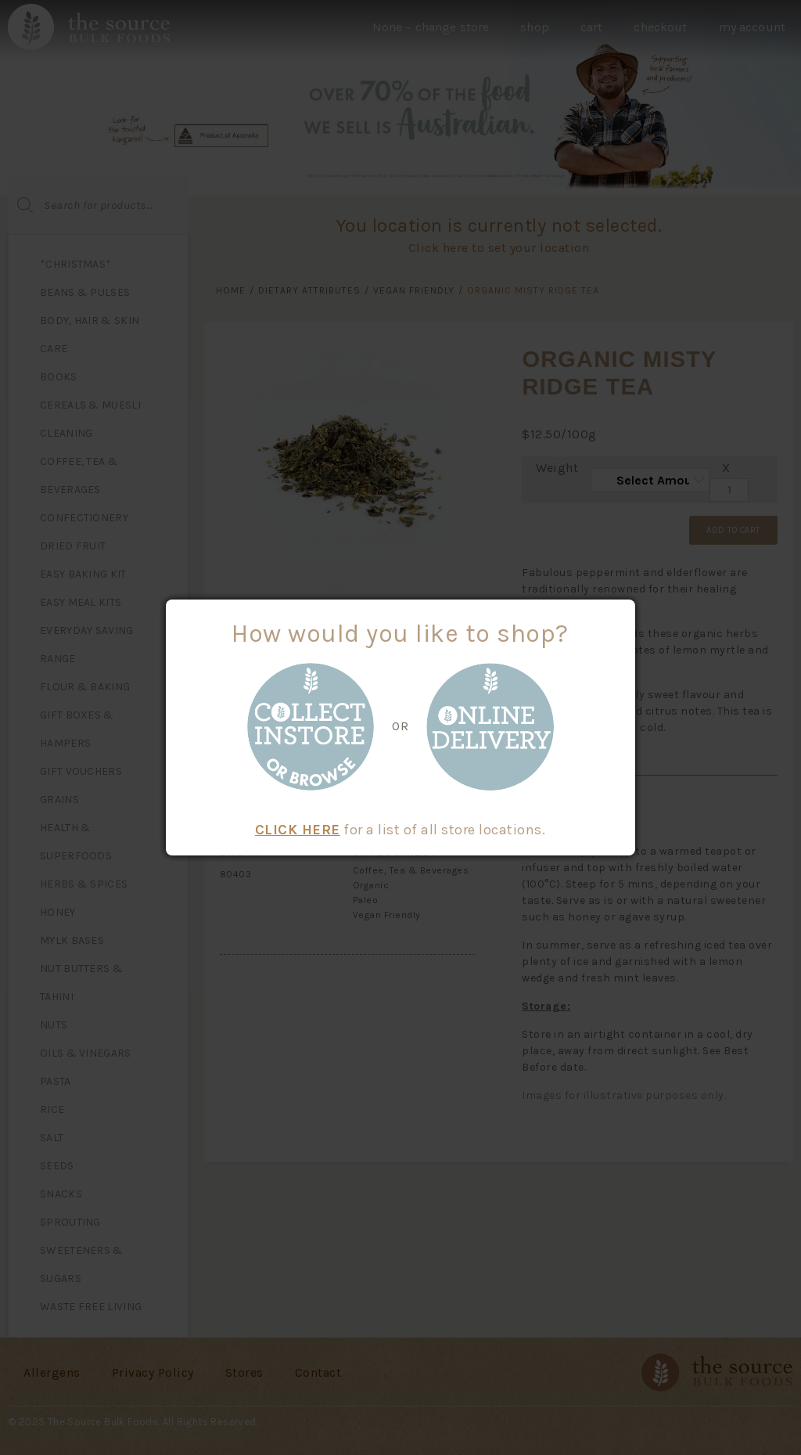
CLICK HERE (297, 829)
